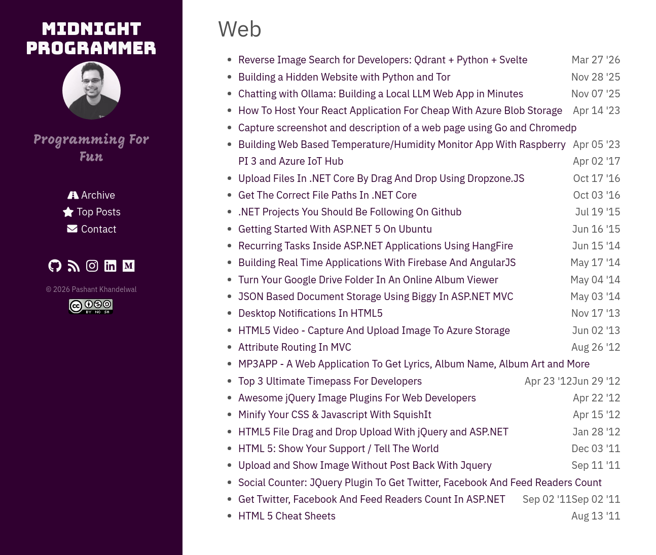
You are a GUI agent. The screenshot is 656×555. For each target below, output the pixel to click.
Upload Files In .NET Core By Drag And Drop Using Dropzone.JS (381, 178)
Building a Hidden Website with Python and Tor (344, 77)
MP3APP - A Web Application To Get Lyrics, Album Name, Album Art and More (414, 364)
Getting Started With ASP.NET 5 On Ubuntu (335, 229)
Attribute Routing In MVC (294, 347)
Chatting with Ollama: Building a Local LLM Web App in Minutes (380, 93)
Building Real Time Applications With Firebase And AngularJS (377, 262)
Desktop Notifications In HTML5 (310, 313)
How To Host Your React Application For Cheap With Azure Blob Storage (400, 110)
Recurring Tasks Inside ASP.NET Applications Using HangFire (375, 245)
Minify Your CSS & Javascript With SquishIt (334, 414)
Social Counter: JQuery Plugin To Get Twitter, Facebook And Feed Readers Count (420, 482)
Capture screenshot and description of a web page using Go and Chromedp (407, 127)
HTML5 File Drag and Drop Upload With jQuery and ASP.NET (373, 431)
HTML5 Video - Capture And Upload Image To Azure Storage (374, 330)
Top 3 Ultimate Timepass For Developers (330, 381)
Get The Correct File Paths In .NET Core (327, 195)
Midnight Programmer (91, 38)
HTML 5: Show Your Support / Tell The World (338, 448)
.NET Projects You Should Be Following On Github (350, 211)
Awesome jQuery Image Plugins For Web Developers (357, 397)
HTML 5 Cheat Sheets (287, 516)
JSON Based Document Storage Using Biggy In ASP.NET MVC (376, 296)
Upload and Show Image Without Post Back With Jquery (365, 465)
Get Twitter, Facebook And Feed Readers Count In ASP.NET (371, 499)
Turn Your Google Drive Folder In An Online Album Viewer (368, 279)
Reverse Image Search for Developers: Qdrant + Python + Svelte (383, 59)
